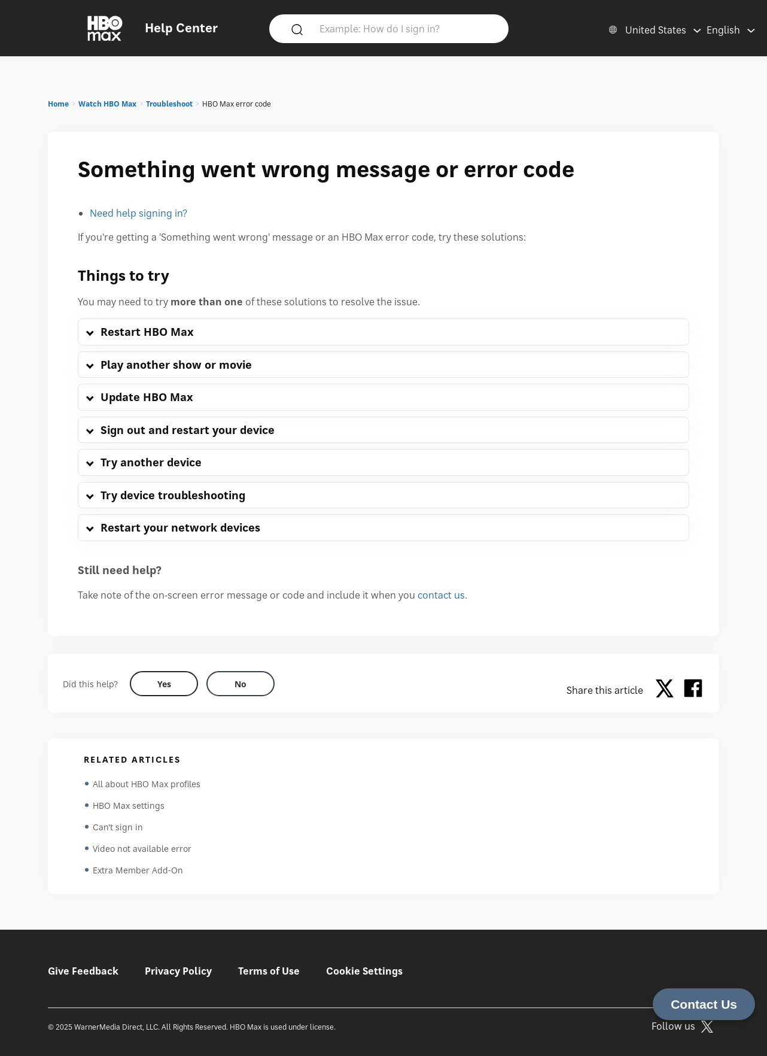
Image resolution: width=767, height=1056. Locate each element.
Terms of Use (269, 971)
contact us (441, 595)
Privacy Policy (178, 971)
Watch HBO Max (107, 104)
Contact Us (704, 1004)
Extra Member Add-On (138, 870)
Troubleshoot (169, 104)
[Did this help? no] (240, 683)
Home (58, 104)
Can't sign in (118, 827)
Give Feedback (83, 971)
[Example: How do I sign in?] (406, 28)
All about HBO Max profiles (146, 784)
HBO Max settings (129, 805)
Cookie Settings (364, 971)
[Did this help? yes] (164, 683)
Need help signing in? (138, 213)
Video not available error (142, 848)
